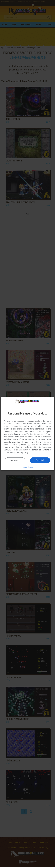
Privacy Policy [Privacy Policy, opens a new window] (22, 452)
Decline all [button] (15, 460)
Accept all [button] (40, 460)
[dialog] (27, 433)
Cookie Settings (10, 452)
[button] (27, 467)
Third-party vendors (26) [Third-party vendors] (37, 434)
